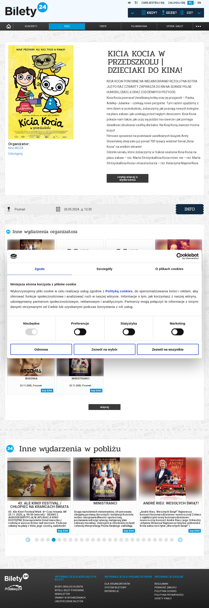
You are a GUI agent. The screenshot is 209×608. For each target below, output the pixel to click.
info (190, 209)
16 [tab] (121, 540)
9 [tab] (82, 540)
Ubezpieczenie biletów (69, 601)
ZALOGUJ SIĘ (176, 2)
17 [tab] (127, 540)
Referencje (111, 591)
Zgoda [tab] (40, 269)
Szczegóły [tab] (104, 269)
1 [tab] (37, 540)
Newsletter (62, 594)
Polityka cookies (165, 591)
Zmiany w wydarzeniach (70, 597)
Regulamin (161, 583)
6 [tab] (65, 540)
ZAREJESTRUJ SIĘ (152, 2)
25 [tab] (172, 540)
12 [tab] (99, 540)
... (198, 26)
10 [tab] (87, 540)
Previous (28, 539)
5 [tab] (59, 540)
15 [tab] (116, 540)
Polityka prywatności (168, 594)
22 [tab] (155, 540)
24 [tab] (166, 540)
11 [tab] (93, 540)
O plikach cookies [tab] (169, 269)
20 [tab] (144, 540)
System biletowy (115, 587)
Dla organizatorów (117, 583)
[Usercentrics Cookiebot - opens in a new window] (180, 256)
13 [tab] (104, 540)
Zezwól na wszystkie (168, 349)
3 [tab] (48, 540)
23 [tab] (161, 540)
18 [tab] (132, 540)
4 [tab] (54, 540)
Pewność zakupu (165, 587)
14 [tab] (110, 540)
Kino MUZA (15, 148)
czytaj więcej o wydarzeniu (127, 178)
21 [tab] (149, 540)
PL (190, 2)
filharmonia (139, 26)
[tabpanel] (39, 496)
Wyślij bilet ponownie (69, 590)
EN (199, 2)
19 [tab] (138, 540)
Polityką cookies (119, 291)
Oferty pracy (163, 598)
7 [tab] (71, 540)
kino (67, 26)
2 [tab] (42, 540)
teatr (102, 26)
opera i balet (174, 26)
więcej (104, 407)
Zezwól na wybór (104, 349)
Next (180, 539)
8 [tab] (76, 540)
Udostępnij (15, 153)
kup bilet (47, 390)
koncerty (31, 26)
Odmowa (41, 349)
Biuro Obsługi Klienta (69, 586)
